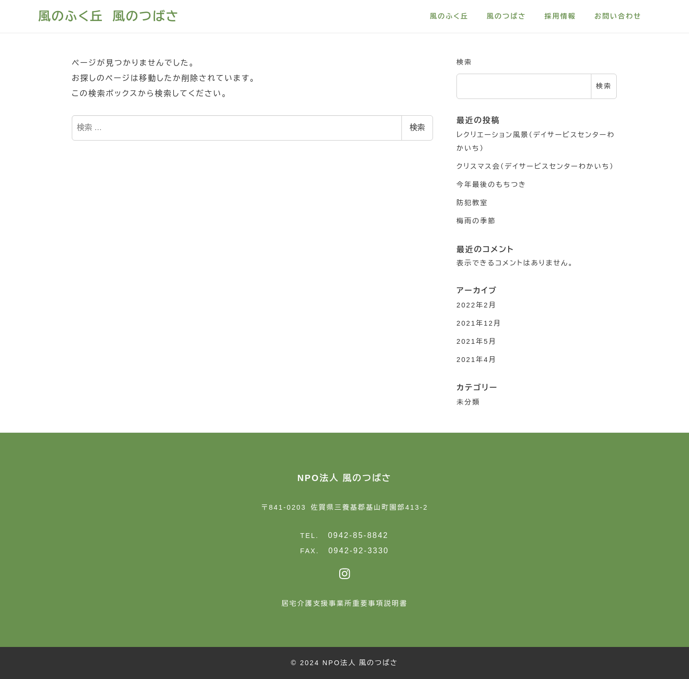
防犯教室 (472, 203)
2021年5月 (476, 341)
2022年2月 (476, 305)
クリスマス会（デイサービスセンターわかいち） (535, 166)
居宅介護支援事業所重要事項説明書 (344, 603)
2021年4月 (476, 359)
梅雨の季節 (476, 221)
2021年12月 (478, 323)
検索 (417, 127)
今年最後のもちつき (491, 184)
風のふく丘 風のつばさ (108, 16)
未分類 (468, 402)
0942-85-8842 (358, 535)
